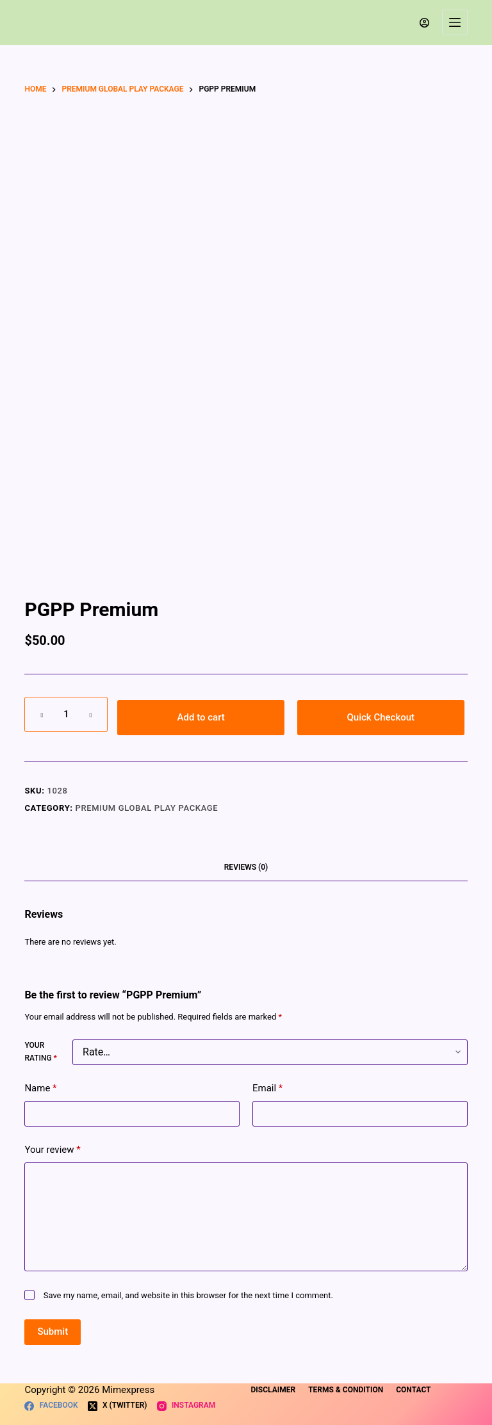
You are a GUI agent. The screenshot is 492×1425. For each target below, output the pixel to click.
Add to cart (201, 717)
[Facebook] (51, 1405)
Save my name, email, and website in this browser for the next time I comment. (188, 1295)
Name (40, 1088)
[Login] (424, 23)
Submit (52, 1331)
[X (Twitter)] (117, 1405)
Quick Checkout (381, 717)
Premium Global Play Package (147, 808)
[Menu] (455, 22)
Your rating (40, 1052)
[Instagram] (186, 1405)
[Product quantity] (66, 714)
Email (267, 1088)
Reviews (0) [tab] (246, 867)
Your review (52, 1150)
